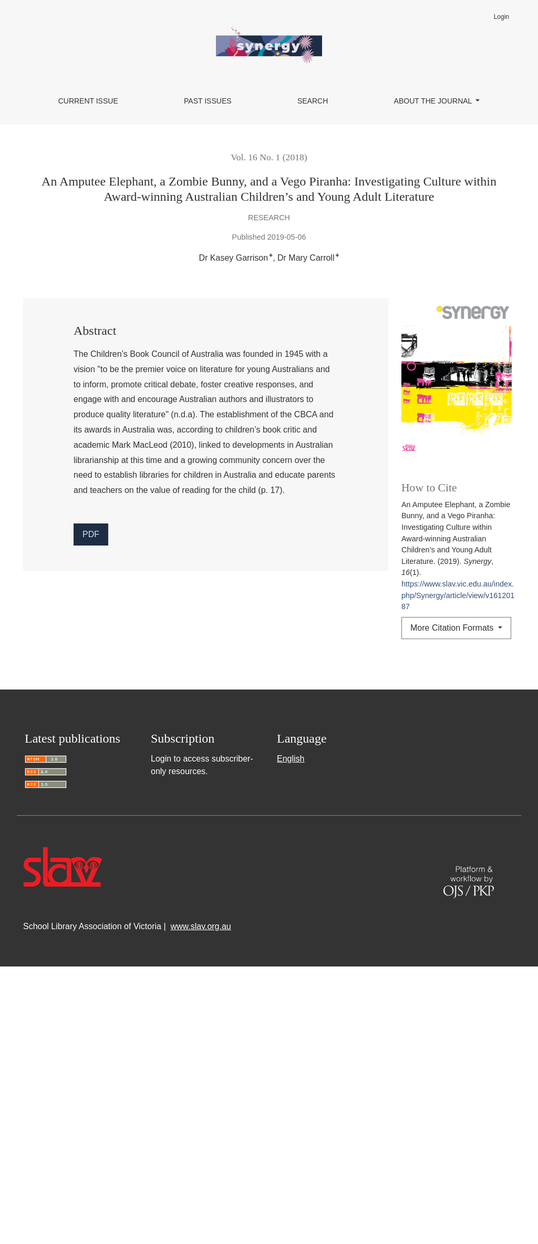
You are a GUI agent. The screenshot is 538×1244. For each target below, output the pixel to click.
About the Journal (434, 101)
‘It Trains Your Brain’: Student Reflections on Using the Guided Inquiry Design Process (323, 752)
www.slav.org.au (200, 1203)
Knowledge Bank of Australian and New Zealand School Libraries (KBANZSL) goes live (203, 729)
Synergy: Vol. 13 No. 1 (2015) (267, 846)
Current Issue (88, 101)
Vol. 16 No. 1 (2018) (269, 157)
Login (501, 16)
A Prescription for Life (142, 870)
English (290, 1036)
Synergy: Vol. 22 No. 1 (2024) (436, 788)
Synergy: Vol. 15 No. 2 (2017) (95, 764)
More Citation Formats (453, 627)
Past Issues (208, 101)
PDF (90, 534)
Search (312, 101)
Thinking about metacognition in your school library (286, 893)
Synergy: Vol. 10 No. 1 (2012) (277, 823)
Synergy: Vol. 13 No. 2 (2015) (243, 870)
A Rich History (179, 846)
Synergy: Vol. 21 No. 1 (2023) (426, 729)
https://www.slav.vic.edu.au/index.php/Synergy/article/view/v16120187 (457, 595)
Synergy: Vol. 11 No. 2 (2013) (442, 893)
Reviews (360, 788)
